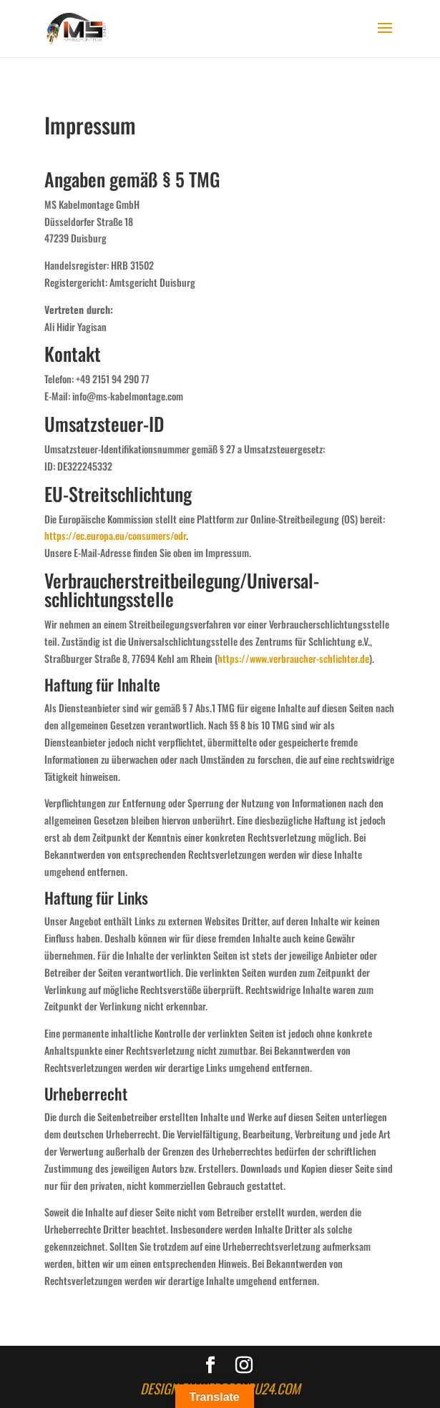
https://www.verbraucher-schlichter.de (293, 658)
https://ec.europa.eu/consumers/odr (115, 535)
